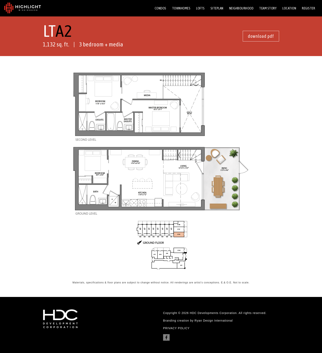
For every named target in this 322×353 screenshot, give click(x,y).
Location (289, 8)
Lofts (200, 8)
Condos (160, 8)
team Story (268, 8)
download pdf (261, 36)
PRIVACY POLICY (176, 328)
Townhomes (181, 8)
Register (308, 8)
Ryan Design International (213, 320)
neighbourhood (241, 8)
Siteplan (216, 8)
